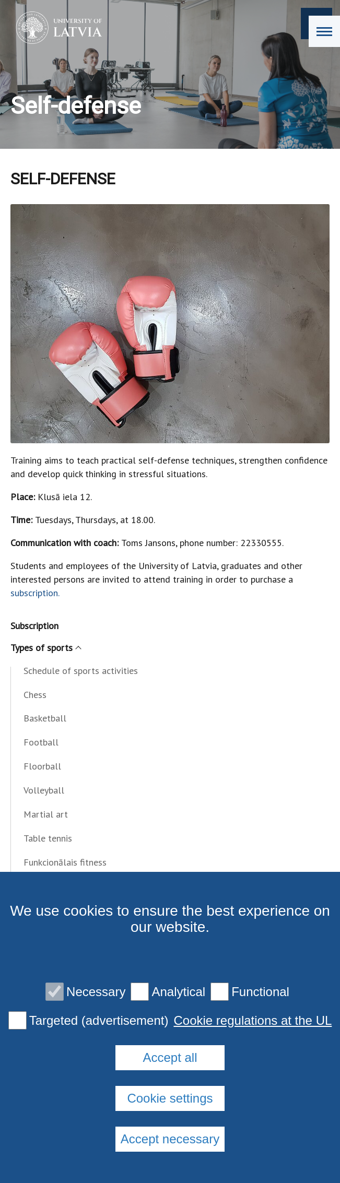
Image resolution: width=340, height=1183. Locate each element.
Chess (35, 695)
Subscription (34, 626)
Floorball (42, 766)
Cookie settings (170, 1098)
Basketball (45, 718)
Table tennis (48, 838)
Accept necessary (170, 1139)
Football (41, 742)
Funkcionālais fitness (65, 862)
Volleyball (44, 790)
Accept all (170, 1057)
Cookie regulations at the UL (252, 1020)
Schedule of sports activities (81, 671)
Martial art (46, 814)
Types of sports (45, 648)
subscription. (35, 593)
